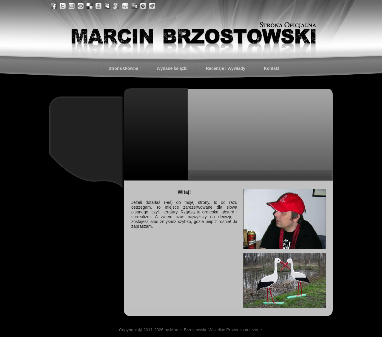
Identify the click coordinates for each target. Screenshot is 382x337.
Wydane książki (172, 68)
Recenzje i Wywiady (225, 68)
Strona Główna (123, 68)
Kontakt (271, 68)
